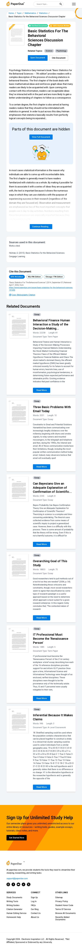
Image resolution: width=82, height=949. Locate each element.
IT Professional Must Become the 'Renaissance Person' (50, 639)
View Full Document (41, 137)
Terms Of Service (63, 909)
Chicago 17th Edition (54, 277)
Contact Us (36, 913)
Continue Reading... (41, 226)
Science (49, 51)
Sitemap (59, 897)
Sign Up (34, 897)
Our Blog (35, 909)
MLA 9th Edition (34, 277)
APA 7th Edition (17, 277)
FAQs (33, 905)
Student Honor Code (64, 905)
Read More (41, 390)
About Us (35, 917)
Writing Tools (12, 901)
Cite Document (59, 58)
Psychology (61, 51)
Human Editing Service (16, 913)
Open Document (37, 57)
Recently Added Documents (62, 918)
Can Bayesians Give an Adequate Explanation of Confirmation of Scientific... (52, 488)
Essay (36, 315)
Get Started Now (16, 838)
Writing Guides (12, 905)
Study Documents (14, 897)
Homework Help (13, 917)
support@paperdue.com (17, 878)
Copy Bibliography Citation (22, 295)
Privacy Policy (61, 901)
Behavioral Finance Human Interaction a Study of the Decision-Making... (51, 324)
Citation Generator (14, 909)
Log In (33, 901)
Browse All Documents (65, 913)
